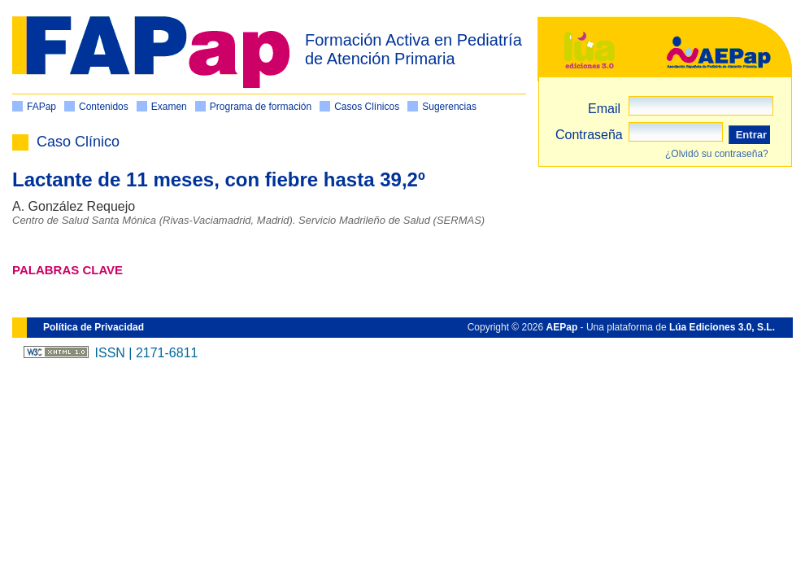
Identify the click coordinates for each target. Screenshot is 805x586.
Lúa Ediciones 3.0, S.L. (722, 327)
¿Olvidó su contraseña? (716, 154)
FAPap (41, 106)
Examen (169, 106)
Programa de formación (260, 106)
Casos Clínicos (366, 106)
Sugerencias (449, 106)
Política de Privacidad (93, 327)
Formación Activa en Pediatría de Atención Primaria (413, 49)
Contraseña (589, 135)
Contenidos (103, 106)
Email (604, 109)
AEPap (562, 327)
